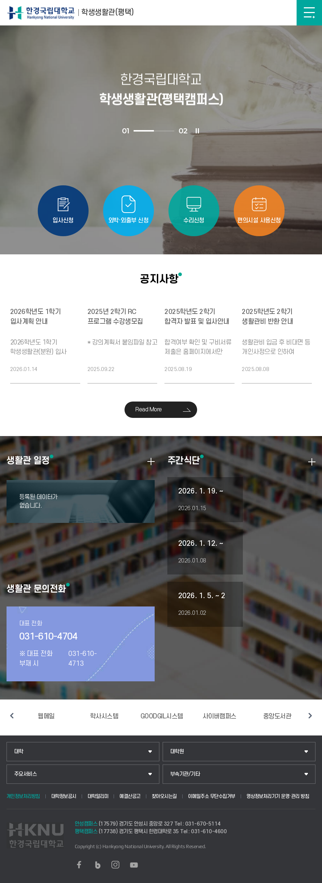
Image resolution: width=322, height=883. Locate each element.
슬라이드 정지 (197, 130)
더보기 (151, 461)
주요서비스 (25, 774)
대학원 (177, 752)
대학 (18, 752)
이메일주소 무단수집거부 (211, 796)
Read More (148, 409)
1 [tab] (144, 131)
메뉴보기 (309, 12)
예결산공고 (129, 796)
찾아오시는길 (164, 796)
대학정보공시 (63, 796)
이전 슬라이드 (12, 715)
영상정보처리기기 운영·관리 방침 (277, 796)
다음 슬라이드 (310, 715)
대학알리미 (98, 796)
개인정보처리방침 (23, 796)
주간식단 (183, 460)
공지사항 (159, 279)
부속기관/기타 (185, 774)
